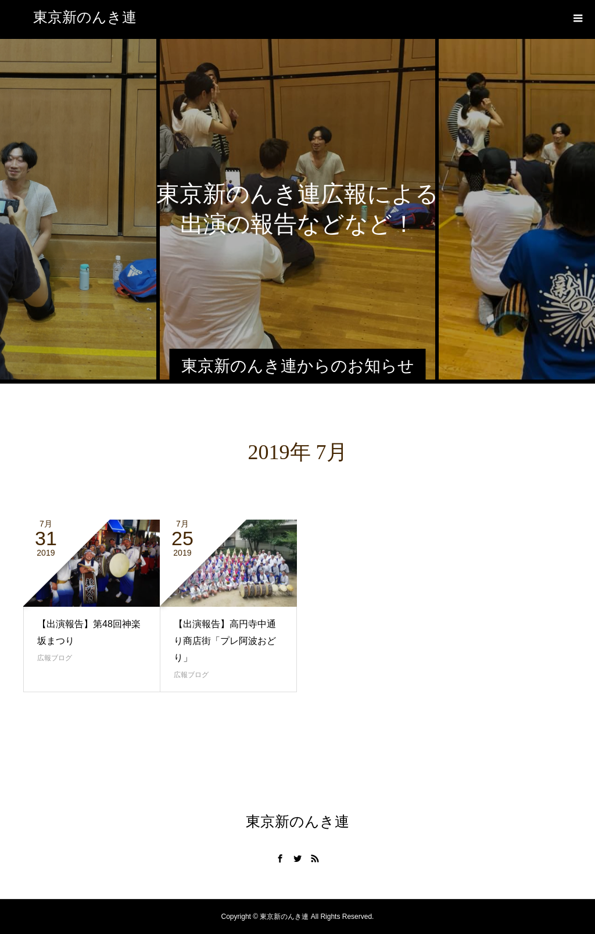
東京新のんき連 (85, 17)
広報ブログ (54, 658)
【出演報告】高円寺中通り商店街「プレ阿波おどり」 (225, 641)
